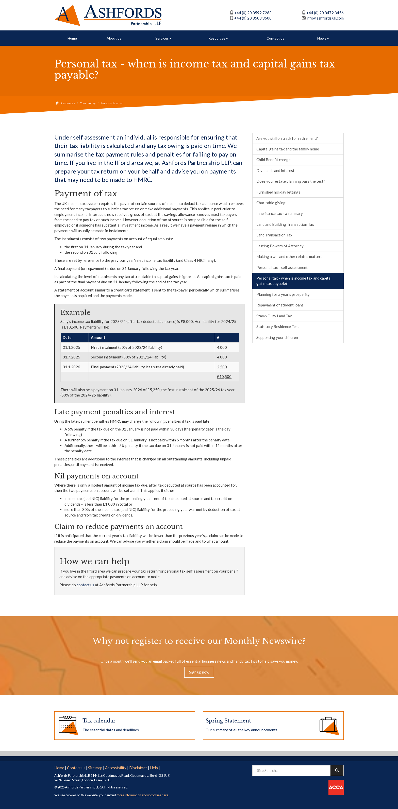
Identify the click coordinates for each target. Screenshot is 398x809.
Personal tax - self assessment (282, 267)
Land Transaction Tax (274, 235)
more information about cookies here (142, 795)
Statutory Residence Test (277, 326)
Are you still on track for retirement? (287, 138)
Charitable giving (271, 202)
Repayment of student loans (280, 305)
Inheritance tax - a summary (279, 213)
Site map (95, 767)
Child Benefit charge (273, 159)
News (323, 38)
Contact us (275, 38)
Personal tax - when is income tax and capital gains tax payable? (293, 281)
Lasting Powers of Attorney (280, 246)
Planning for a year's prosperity (283, 294)
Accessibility (115, 767)
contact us (85, 584)
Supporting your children (277, 337)
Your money (88, 103)
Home (72, 38)
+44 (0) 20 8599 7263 (253, 12)
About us (114, 38)
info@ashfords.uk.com (325, 18)
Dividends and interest (275, 170)
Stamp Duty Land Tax (274, 316)
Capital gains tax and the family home (287, 149)
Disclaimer (138, 767)
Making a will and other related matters (289, 256)
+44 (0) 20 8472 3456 (325, 12)
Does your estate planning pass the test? (290, 181)
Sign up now (199, 672)
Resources (218, 38)
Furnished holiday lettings (278, 192)
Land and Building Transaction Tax (285, 224)
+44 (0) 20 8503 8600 (253, 18)
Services (163, 38)
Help (154, 767)
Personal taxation (112, 103)
